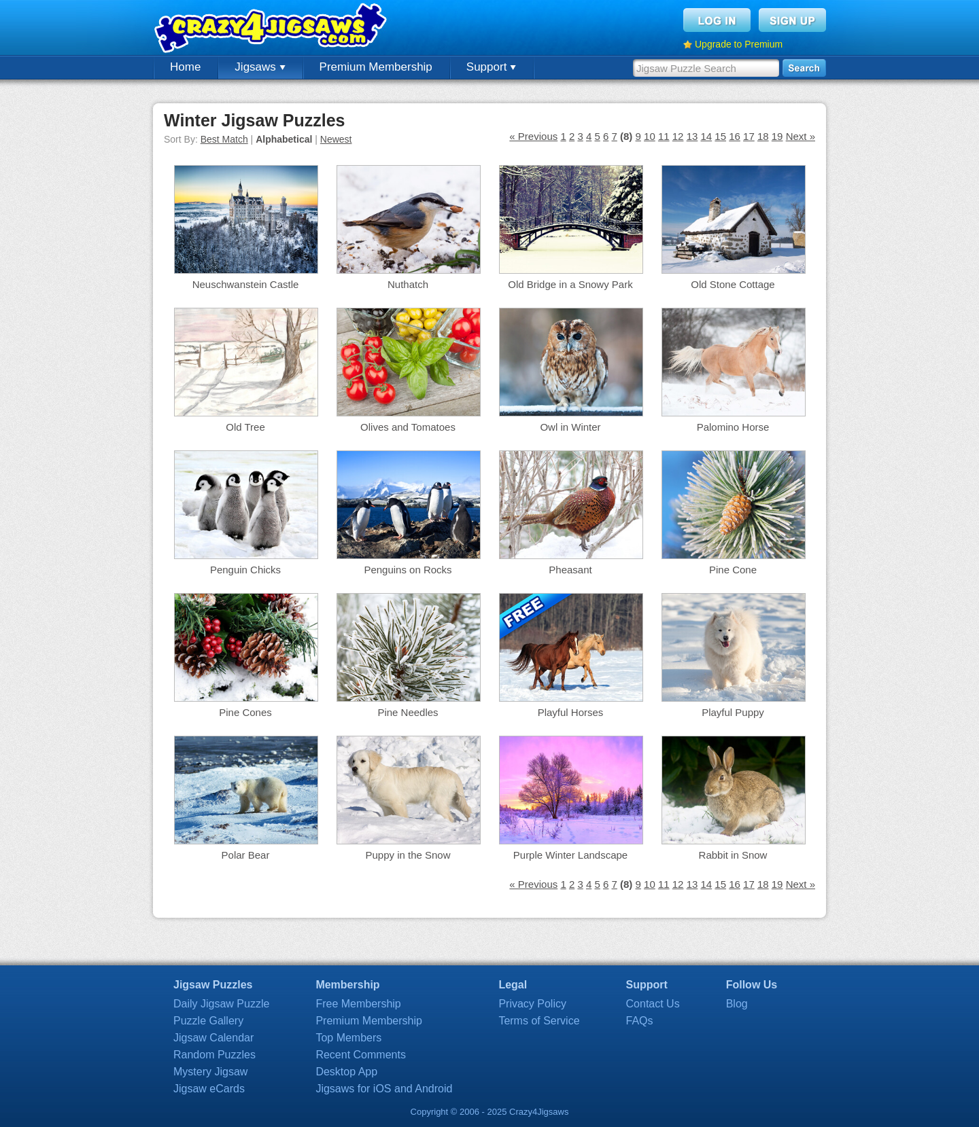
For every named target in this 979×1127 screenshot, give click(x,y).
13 (692, 136)
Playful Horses (571, 712)
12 (678, 136)
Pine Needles (407, 712)
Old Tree (245, 427)
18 (763, 136)
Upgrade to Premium (739, 44)
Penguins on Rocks (407, 569)
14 (706, 136)
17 (749, 136)
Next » (800, 136)
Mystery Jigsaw (210, 1071)
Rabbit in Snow (733, 855)
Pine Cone (733, 569)
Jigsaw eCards (209, 1088)
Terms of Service (538, 1020)
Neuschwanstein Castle (245, 284)
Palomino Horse (733, 427)
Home (185, 66)
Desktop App (346, 1071)
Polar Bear (246, 855)
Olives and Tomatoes (408, 427)
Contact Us (653, 1003)
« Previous (533, 136)
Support (491, 66)
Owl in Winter (570, 427)
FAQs (639, 1020)
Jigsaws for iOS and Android (383, 1088)
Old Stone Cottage (732, 284)
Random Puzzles (214, 1054)
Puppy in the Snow (407, 855)
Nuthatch (408, 284)
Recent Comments (360, 1054)
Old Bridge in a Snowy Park (570, 284)
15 (720, 136)
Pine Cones (245, 712)
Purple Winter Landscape (570, 855)
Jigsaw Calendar (213, 1037)
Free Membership (357, 1003)
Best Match (224, 139)
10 (649, 136)
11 (664, 136)
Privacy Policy (532, 1003)
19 (777, 136)
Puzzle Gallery (208, 1020)
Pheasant (570, 569)
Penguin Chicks (245, 569)
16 (734, 136)
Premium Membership (376, 66)
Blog (737, 1003)
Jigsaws (260, 66)
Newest (336, 139)
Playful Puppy (733, 712)
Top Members (348, 1037)
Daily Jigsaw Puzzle (221, 1003)
